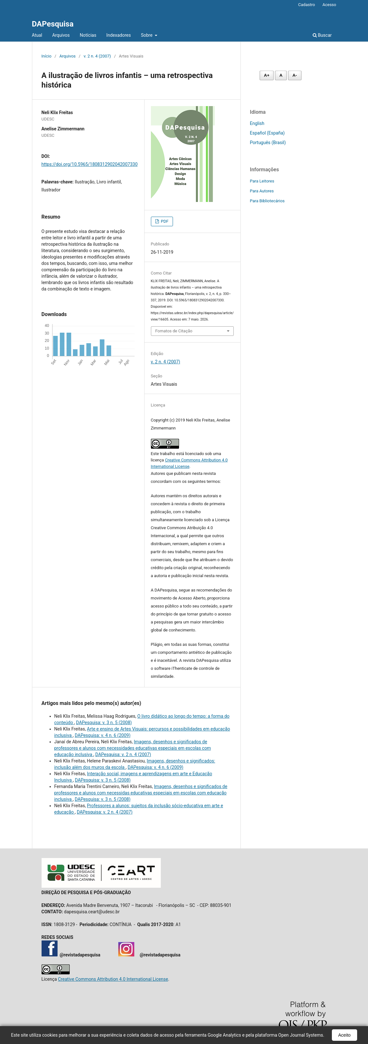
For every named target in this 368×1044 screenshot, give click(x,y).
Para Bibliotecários (267, 200)
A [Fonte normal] (280, 75)
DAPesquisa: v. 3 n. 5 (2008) (104, 722)
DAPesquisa (53, 23)
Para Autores (262, 191)
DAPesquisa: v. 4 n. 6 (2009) (102, 735)
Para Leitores (262, 181)
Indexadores (118, 35)
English (257, 123)
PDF (164, 221)
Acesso (329, 4)
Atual (37, 35)
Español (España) (267, 132)
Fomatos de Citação (173, 331)
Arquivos (61, 35)
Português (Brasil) (268, 142)
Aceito (344, 1035)
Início (46, 56)
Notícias (88, 35)
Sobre (147, 35)
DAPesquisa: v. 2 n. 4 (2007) (123, 754)
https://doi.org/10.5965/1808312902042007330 (90, 164)
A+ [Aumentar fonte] (267, 75)
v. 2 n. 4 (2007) (97, 56)
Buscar (322, 35)
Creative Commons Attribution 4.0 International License (113, 979)
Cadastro (306, 4)
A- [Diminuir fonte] (295, 75)
